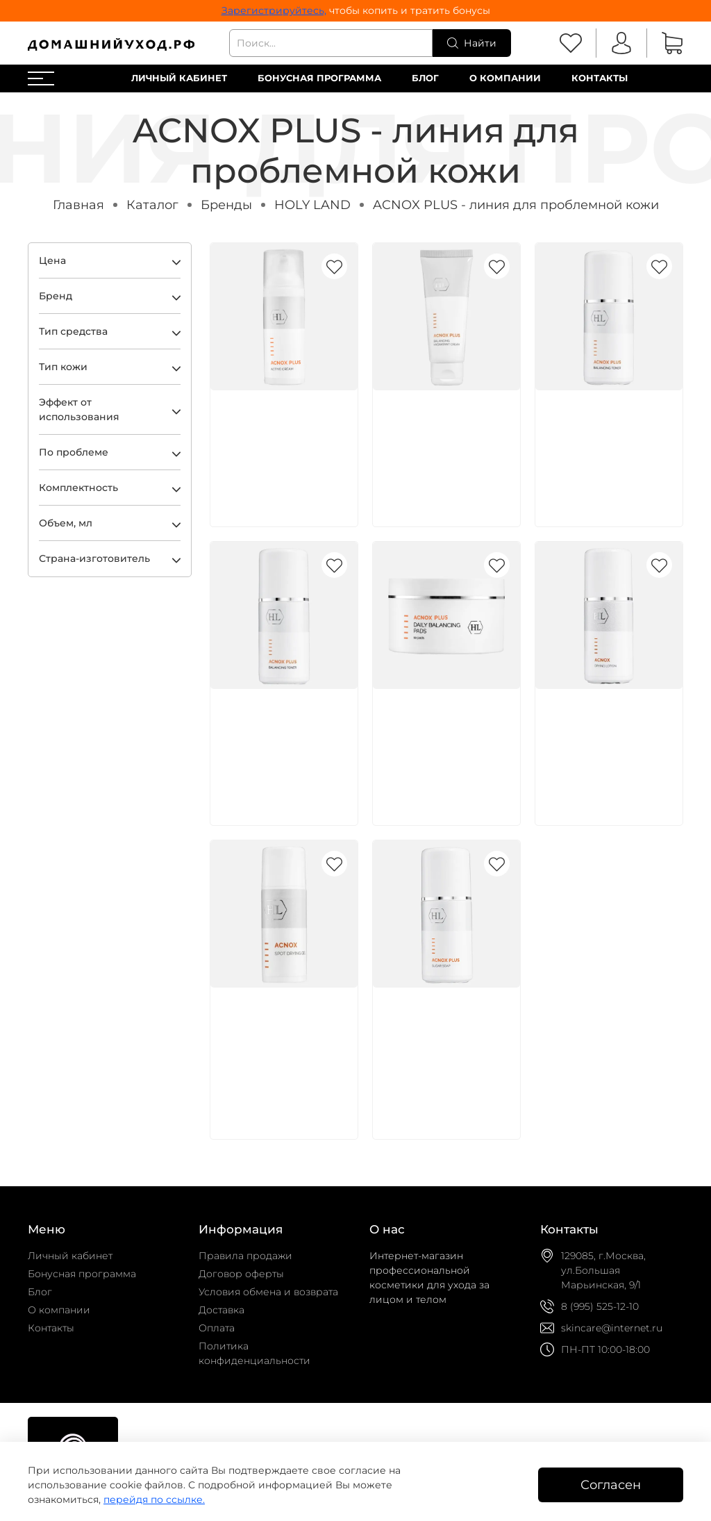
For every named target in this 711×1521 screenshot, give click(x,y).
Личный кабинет (179, 78)
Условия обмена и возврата (268, 1292)
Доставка (221, 1310)
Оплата (217, 1328)
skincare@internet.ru (611, 1328)
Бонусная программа (319, 78)
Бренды (226, 205)
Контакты (599, 78)
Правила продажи (245, 1255)
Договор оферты (241, 1274)
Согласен (610, 1484)
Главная (78, 205)
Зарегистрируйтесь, (273, 10)
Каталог (152, 205)
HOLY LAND (312, 205)
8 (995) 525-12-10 (600, 1306)
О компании (505, 78)
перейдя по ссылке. (154, 1499)
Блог (425, 78)
